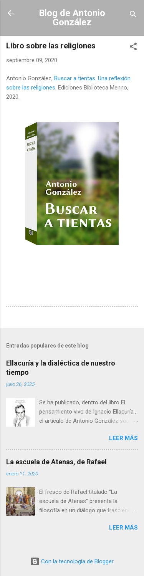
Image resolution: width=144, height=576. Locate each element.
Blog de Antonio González (72, 18)
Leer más (123, 438)
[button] (133, 48)
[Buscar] (133, 15)
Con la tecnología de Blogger (72, 561)
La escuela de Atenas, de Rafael (56, 462)
